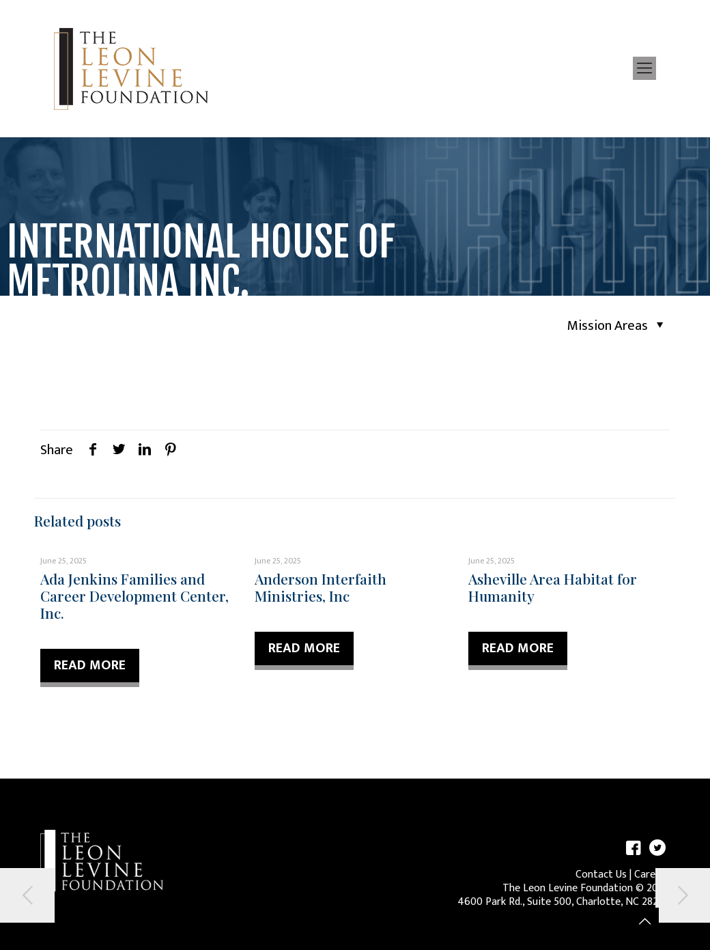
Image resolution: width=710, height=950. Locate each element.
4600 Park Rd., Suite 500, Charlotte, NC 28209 (563, 902)
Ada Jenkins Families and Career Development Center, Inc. (134, 595)
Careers (652, 874)
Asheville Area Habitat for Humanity (552, 587)
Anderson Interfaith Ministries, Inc (320, 587)
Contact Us (601, 874)
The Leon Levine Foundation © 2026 (586, 888)
